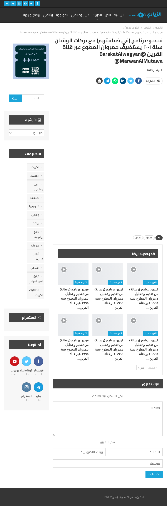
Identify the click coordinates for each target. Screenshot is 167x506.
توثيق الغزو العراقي (36, 279)
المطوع (149, 238)
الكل (108, 15)
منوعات (35, 245)
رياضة (36, 223)
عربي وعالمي (80, 15)
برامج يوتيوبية (38, 234)
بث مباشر (34, 197)
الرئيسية (119, 15)
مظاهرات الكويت (36, 292)
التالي (141, 368)
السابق (152, 368)
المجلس (34, 175)
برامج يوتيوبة (31, 15)
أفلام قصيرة (38, 256)
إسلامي (34, 267)
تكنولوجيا (62, 15)
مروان (138, 238)
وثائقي (48, 15)
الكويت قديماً (151, 282)
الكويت (97, 15)
